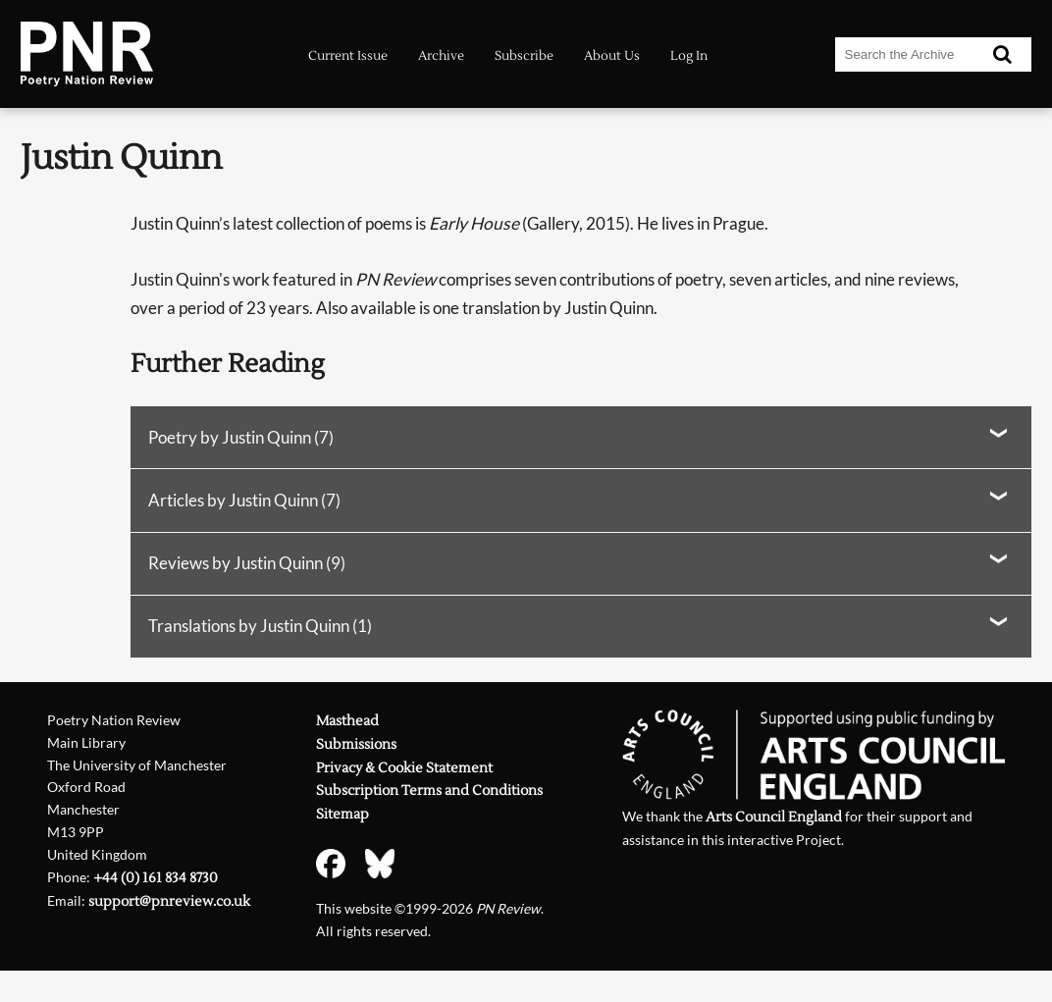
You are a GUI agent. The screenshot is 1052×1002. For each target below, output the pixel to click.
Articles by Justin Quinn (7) (244, 500)
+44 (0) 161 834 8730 (155, 878)
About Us (612, 55)
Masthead (347, 721)
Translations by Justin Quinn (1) (260, 625)
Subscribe (524, 55)
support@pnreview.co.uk (169, 902)
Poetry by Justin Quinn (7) (241, 437)
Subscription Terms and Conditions (429, 791)
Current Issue (348, 55)
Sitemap (342, 814)
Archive (441, 55)
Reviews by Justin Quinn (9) (246, 563)
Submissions (356, 745)
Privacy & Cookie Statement (404, 768)
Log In (689, 55)
